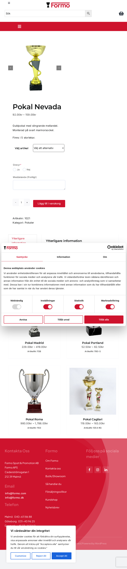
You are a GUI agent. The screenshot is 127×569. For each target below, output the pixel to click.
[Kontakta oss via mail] (15, 493)
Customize (20, 555)
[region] (41, 544)
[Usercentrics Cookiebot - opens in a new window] (109, 247)
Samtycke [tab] (22, 257)
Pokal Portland (92, 343)
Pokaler (29, 222)
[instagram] (97, 469)
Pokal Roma (34, 419)
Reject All (41, 555)
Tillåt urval (63, 319)
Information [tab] (63, 257)
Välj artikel (21, 148)
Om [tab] (105, 257)
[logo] (58, 2)
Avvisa (23, 319)
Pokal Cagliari (92, 419)
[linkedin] (106, 469)
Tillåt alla (104, 319)
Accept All (61, 555)
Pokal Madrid (34, 343)
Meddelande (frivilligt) (25, 177)
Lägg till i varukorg (49, 203)
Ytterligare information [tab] (19, 240)
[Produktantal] (21, 202)
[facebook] (89, 469)
